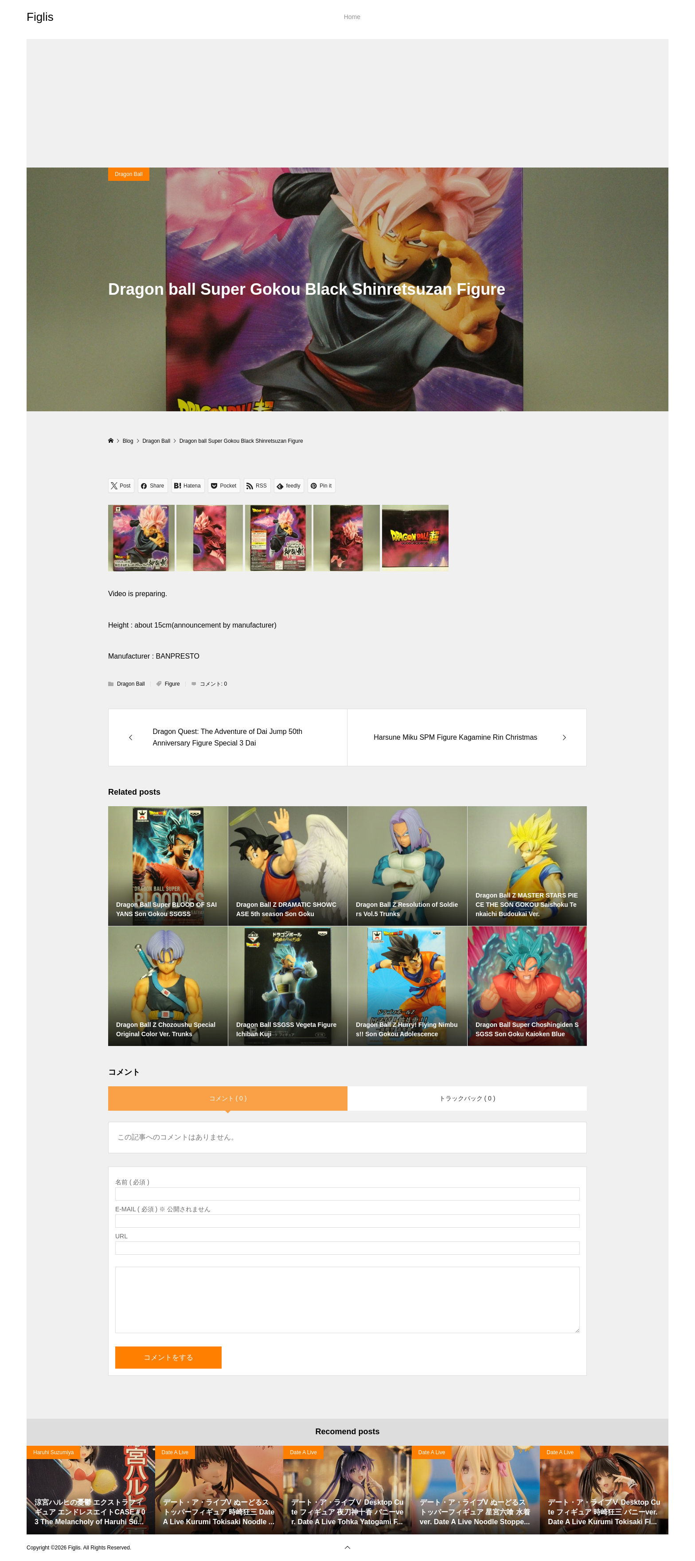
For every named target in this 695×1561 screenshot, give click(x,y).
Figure (172, 684)
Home (352, 16)
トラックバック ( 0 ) (467, 1098)
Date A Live (175, 1452)
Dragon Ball (129, 174)
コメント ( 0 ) (228, 1098)
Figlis (40, 16)
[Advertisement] (347, 101)
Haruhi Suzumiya (53, 1452)
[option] (91, 1490)
